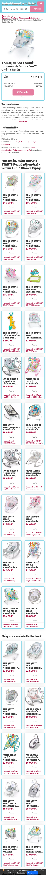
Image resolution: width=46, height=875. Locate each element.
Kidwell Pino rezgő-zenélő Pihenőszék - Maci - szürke (33, 474)
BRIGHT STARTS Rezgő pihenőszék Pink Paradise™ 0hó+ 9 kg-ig (11, 291)
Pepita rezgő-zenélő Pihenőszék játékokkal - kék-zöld (10, 760)
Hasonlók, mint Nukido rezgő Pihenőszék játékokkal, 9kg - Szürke (11, 489)
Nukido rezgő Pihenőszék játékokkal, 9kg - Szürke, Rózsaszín (33, 714)
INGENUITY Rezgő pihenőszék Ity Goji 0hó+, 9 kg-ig (11, 668)
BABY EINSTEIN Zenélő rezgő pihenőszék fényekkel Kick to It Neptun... (11, 613)
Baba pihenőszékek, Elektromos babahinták (18, 149)
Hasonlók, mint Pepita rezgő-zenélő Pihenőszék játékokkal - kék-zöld (11, 773)
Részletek (21, 873)
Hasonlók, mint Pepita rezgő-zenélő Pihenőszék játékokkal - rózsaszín (34, 397)
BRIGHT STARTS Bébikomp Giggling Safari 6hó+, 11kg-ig (34, 290)
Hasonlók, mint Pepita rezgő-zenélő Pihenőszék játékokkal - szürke (34, 581)
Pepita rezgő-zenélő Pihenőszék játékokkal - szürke (33, 567)
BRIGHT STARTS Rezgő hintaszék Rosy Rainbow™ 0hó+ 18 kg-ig (34, 337)
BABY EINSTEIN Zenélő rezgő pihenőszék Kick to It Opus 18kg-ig (34, 429)
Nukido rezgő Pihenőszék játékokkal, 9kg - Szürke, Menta (10, 383)
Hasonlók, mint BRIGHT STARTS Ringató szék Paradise (11, 865)
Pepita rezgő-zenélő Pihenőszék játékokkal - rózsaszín (33, 383)
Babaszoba (14, 142)
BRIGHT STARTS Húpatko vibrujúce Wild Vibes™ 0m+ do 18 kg (34, 851)
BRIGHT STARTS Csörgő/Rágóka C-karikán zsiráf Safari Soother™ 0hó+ (11, 337)
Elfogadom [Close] (32, 873)
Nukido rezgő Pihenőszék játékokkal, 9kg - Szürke (10, 474)
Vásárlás (23, 92)
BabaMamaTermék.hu (19, 3)
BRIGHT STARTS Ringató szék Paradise (10, 849)
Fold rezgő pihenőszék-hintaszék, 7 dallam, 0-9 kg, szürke (34, 760)
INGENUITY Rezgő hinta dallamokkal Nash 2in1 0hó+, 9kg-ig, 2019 (11, 806)
